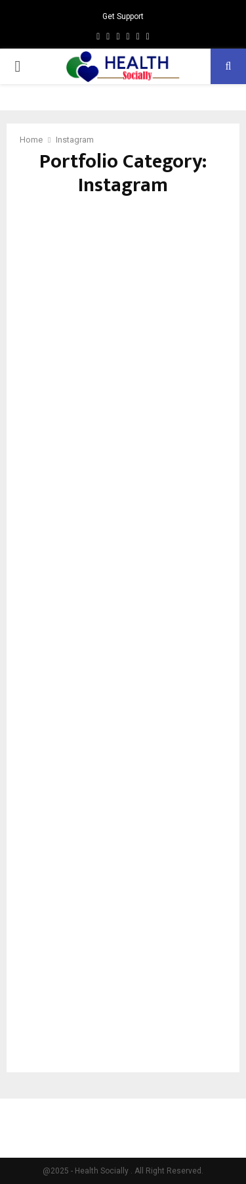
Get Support (123, 16)
